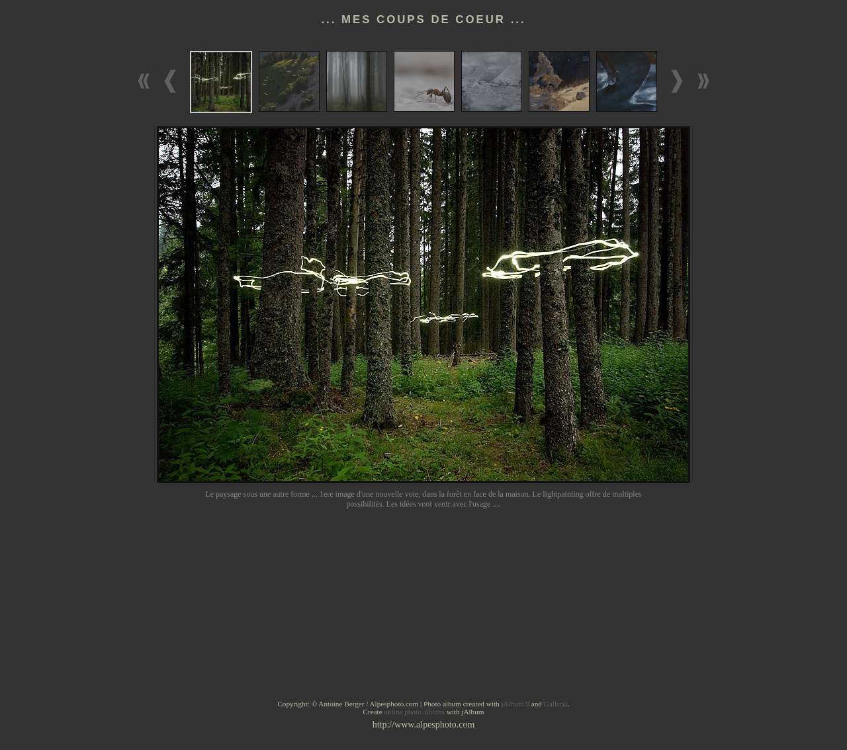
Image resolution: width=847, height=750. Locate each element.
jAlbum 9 (515, 704)
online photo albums (414, 712)
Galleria (556, 704)
